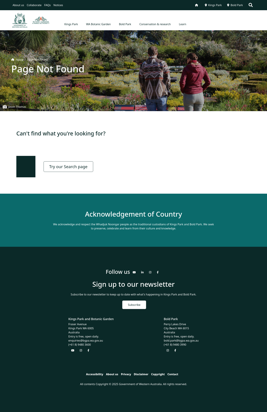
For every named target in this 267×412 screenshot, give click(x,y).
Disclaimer (141, 374)
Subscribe (134, 305)
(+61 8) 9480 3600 (79, 344)
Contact (172, 374)
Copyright (158, 374)
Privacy (126, 374)
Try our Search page (68, 166)
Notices (58, 5)
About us (18, 5)
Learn (182, 24)
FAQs (47, 5)
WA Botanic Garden (98, 24)
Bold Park (235, 5)
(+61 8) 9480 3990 (175, 344)
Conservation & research (155, 24)
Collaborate (34, 5)
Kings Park (213, 5)
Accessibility (94, 374)
